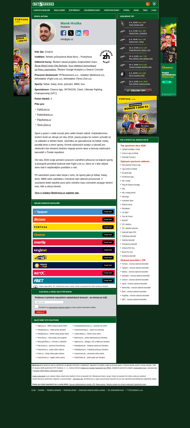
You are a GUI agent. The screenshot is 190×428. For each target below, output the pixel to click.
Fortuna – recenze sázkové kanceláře (135, 356)
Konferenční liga (128, 269)
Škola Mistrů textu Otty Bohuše (51, 65)
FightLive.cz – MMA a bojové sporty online (52, 237)
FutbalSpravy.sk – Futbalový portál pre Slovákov (91, 261)
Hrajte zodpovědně (39, 410)
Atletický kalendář (128, 332)
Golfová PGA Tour (128, 340)
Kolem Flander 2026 (136, 117)
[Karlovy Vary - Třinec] (123, 132)
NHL (123, 281)
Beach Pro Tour (127, 344)
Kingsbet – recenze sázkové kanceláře (135, 387)
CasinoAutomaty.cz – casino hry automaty (89, 241)
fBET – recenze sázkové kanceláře (134, 391)
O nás (33, 424)
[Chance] (168, 96)
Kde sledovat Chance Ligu (131, 257)
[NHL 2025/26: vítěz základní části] (123, 149)
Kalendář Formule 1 (129, 249)
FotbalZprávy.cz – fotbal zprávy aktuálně (51, 241)
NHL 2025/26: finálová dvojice (139, 176)
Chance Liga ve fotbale (130, 245)
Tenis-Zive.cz (44, 125)
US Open (125, 304)
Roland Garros (127, 296)
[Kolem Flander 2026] (123, 115)
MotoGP (125, 312)
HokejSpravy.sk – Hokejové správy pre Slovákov (91, 257)
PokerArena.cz (45, 114)
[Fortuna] (21, 96)
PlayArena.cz (44, 119)
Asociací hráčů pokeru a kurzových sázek (48, 404)
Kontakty (41, 424)
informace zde (78, 413)
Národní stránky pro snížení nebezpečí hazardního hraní (126, 418)
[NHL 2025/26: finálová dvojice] (123, 174)
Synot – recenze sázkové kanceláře (134, 376)
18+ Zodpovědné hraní (116, 424)
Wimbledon (126, 300)
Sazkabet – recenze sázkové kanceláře (136, 368)
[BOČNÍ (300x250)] (137, 227)
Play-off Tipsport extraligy (131, 277)
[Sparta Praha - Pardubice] (123, 124)
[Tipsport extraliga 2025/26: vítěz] (123, 157)
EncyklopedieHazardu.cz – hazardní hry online (90, 237)
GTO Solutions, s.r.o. (135, 424)
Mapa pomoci (101, 418)
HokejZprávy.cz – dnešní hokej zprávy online (53, 245)
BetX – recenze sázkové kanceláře (134, 383)
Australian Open (127, 293)
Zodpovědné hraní (139, 402)
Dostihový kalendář (129, 348)
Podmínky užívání (70, 424)
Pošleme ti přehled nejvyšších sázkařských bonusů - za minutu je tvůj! (71, 209)
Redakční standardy (54, 424)
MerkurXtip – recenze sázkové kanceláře (136, 380)
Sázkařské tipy (127, 108)
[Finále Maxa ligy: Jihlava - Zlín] (123, 141)
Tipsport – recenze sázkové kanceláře (135, 360)
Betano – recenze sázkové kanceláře (135, 364)
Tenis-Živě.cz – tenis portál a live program (52, 249)
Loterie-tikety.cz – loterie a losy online (87, 245)
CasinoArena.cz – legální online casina (51, 269)
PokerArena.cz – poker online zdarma (50, 261)
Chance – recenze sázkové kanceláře (135, 372)
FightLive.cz (43, 109)
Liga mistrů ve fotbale (129, 261)
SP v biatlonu (126, 316)
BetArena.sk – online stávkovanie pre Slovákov (90, 249)
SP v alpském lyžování (130, 320)
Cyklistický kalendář (129, 328)
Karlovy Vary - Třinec (136, 134)
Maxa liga (125, 289)
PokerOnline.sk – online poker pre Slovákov (89, 269)
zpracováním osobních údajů (59, 219)
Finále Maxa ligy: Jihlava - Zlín (139, 142)
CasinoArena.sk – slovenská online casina (89, 265)
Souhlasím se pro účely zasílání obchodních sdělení (67, 219)
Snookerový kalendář (129, 336)
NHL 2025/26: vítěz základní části (141, 151)
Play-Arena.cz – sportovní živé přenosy (51, 257)
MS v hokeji (126, 273)
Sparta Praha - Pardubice (138, 125)
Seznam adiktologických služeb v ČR (82, 418)
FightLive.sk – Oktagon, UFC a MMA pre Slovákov (92, 253)
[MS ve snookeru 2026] (123, 166)
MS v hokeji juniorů (128, 285)
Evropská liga (127, 265)
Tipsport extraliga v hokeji (131, 241)
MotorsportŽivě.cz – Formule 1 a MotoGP (51, 253)
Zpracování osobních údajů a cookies (92, 424)
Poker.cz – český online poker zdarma (50, 265)
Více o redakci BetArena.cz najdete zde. (57, 193)
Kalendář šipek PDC (129, 324)
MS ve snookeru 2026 (136, 168)
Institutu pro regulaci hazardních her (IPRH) (95, 402)
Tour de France (127, 308)
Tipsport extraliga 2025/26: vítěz (140, 159)
